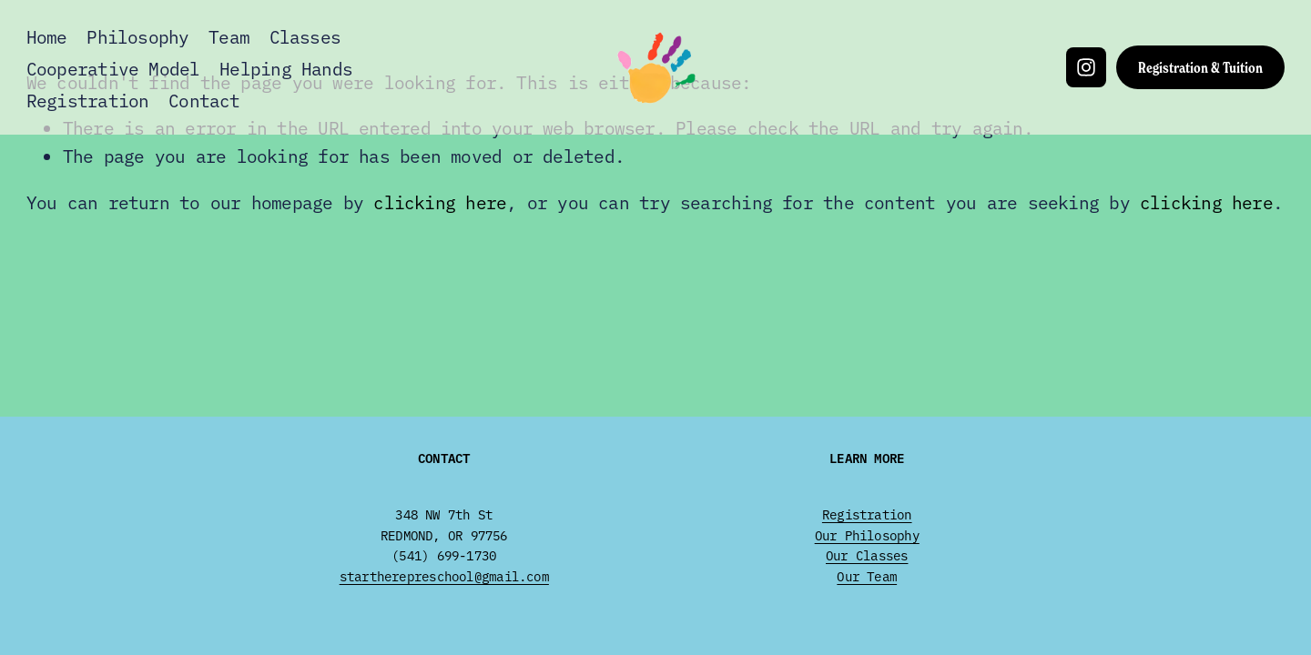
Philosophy (137, 36)
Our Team (867, 576)
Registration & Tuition (1200, 67)
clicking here (439, 201)
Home (46, 36)
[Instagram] (1086, 67)
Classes (305, 36)
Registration (87, 99)
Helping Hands (285, 67)
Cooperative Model (113, 67)
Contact (204, 99)
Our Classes (867, 555)
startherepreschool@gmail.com (444, 576)
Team (228, 36)
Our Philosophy (867, 535)
